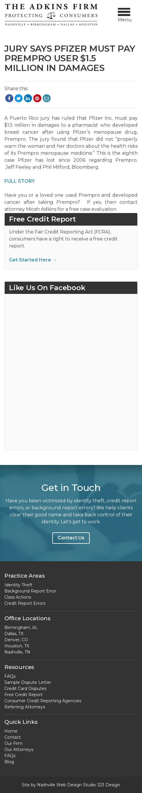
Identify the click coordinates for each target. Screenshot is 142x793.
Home (11, 731)
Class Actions (17, 597)
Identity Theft (18, 585)
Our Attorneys (18, 749)
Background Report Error (30, 591)
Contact (12, 737)
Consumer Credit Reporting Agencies (42, 700)
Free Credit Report (23, 694)
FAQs (9, 676)
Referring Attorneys (24, 707)
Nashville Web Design (59, 784)
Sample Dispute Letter (27, 682)
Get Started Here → (33, 260)
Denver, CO (16, 639)
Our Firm (13, 743)
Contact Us (71, 538)
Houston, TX (16, 646)
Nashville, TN (17, 652)
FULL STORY (19, 181)
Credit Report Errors (24, 603)
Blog (9, 761)
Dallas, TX (13, 633)
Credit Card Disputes (25, 688)
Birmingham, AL (21, 627)
